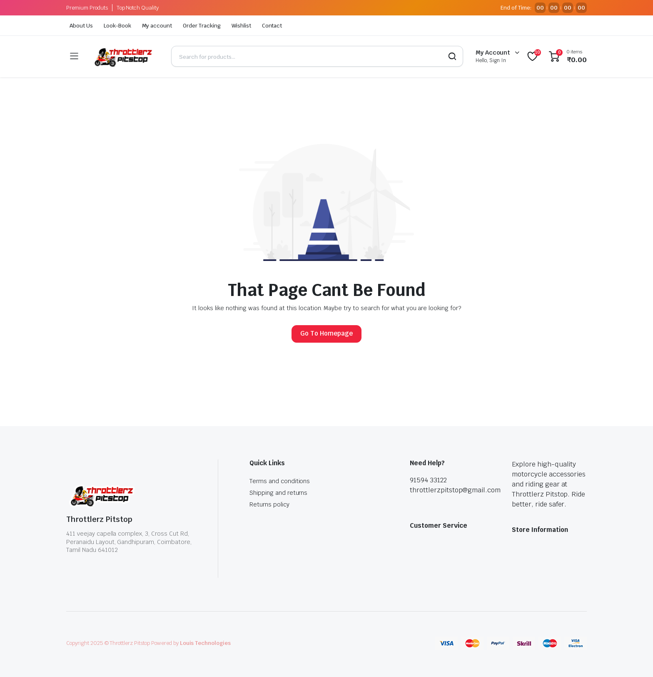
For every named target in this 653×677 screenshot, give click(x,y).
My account (157, 25)
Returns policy (269, 504)
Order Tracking (202, 25)
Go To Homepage (326, 333)
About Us (81, 25)
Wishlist (241, 25)
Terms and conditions (279, 481)
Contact (272, 25)
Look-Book (117, 25)
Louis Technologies (205, 643)
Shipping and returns (278, 492)
